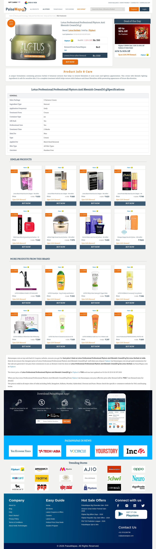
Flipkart (92, 30)
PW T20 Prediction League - (93, 521)
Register (134, 9)
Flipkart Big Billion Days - (92, 514)
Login (144, 9)
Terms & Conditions (16, 522)
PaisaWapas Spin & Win (90, 524)
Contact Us (127, 527)
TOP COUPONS (69, 9)
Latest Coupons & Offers (54, 512)
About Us (12, 505)
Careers (49, 515)
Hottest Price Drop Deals (54, 522)
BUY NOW (70, 62)
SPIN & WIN (30, 3)
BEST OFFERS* (81, 9)
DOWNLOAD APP (145, 3)
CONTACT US (135, 3)
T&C (65, 50)
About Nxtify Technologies (18, 526)
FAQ (10, 512)
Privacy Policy (14, 519)
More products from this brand (30, 259)
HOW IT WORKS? (125, 3)
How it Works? (14, 515)
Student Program (52, 526)
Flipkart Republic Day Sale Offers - (95, 518)
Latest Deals (50, 519)
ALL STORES (46, 9)
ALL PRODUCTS (34, 9)
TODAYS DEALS (58, 9)
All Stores (49, 509)
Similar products (21, 159)
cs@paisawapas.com (126, 536)
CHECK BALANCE (113, 3)
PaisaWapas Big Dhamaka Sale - (94, 505)
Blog (10, 509)
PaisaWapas (71, 546)
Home (48, 505)
